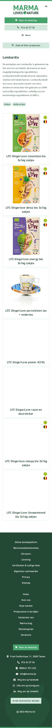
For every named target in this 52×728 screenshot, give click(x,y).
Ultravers (26, 553)
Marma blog (26, 623)
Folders (7, 104)
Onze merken (26, 605)
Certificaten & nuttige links (26, 565)
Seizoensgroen (26, 629)
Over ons (26, 600)
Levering (26, 559)
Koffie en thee (19, 104)
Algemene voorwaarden (26, 571)
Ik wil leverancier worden (26, 700)
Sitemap (26, 582)
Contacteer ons (26, 617)
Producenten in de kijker (26, 611)
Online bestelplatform (26, 542)
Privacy (26, 577)
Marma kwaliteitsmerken (26, 547)
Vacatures (26, 634)
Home (26, 594)
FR (46, 6)
